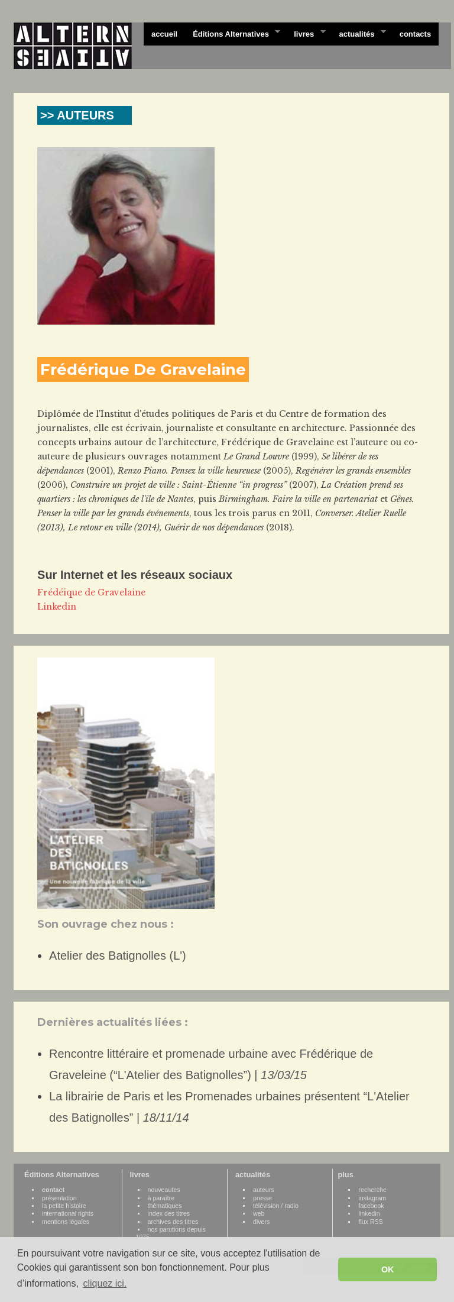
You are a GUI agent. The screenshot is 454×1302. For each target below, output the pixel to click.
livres (305, 33)
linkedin (369, 1213)
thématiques (165, 1205)
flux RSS (370, 1221)
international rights (67, 1213)
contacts (415, 34)
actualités (358, 33)
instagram (372, 1197)
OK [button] (387, 1269)
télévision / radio (276, 1205)
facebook (371, 1205)
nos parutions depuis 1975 (171, 1233)
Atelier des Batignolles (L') (117, 955)
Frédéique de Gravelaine (91, 592)
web (259, 1213)
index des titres (169, 1213)
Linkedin (56, 606)
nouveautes (164, 1189)
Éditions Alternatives (232, 33)
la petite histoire (64, 1205)
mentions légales (65, 1221)
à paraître (161, 1197)
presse (262, 1197)
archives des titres (173, 1221)
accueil (164, 34)
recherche (372, 1189)
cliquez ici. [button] (105, 1283)
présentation (59, 1197)
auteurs (263, 1189)
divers (261, 1221)
